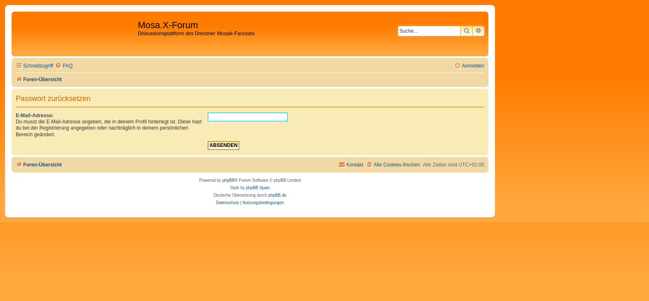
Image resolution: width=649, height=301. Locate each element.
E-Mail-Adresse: (34, 115)
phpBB (228, 180)
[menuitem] (63, 66)
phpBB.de (277, 195)
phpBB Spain (258, 187)
